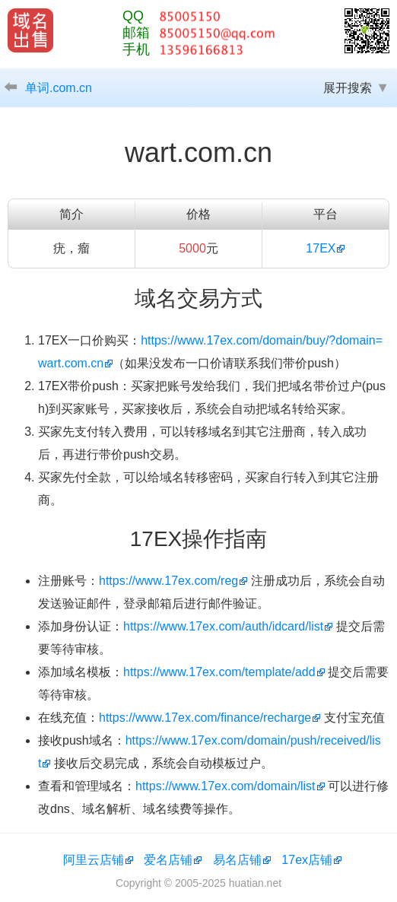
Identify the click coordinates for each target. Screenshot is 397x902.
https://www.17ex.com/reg (168, 580)
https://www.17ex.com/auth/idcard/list (223, 626)
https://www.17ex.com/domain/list (225, 786)
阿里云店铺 (93, 859)
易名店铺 (237, 859)
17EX (320, 248)
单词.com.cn (58, 87)
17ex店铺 (306, 859)
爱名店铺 (168, 859)
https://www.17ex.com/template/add (219, 671)
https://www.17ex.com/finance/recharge (205, 717)
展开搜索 (347, 87)
